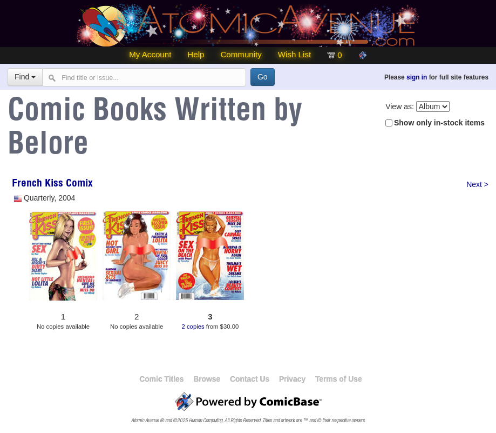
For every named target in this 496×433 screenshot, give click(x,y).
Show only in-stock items (439, 122)
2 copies (192, 326)
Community (240, 54)
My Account (150, 54)
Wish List (294, 54)
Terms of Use (338, 379)
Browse (206, 379)
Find (25, 76)
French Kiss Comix (52, 184)
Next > (477, 184)
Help (195, 54)
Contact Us (249, 379)
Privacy (292, 379)
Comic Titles (161, 379)
